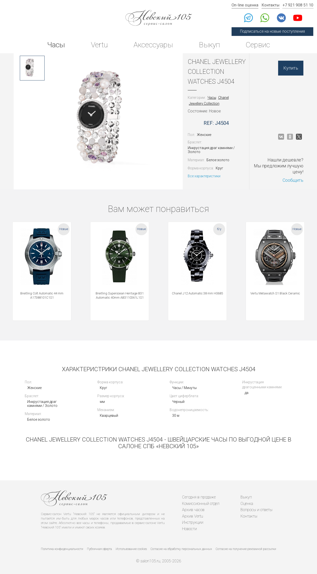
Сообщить (293, 180)
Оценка (246, 503)
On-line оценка (245, 5)
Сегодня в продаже (199, 497)
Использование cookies (131, 549)
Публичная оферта (99, 549)
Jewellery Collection (204, 103)
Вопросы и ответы (256, 509)
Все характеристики (204, 176)
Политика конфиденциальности (62, 549)
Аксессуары (153, 44)
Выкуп (209, 44)
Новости (189, 528)
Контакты (271, 5)
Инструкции (192, 522)
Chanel (223, 97)
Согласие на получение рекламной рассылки (246, 549)
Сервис (258, 44)
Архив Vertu (192, 516)
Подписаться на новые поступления (272, 31)
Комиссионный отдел (200, 503)
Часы (56, 44)
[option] (32, 68)
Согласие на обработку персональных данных (181, 549)
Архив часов (193, 509)
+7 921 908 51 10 (298, 5)
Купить (290, 68)
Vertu (99, 44)
